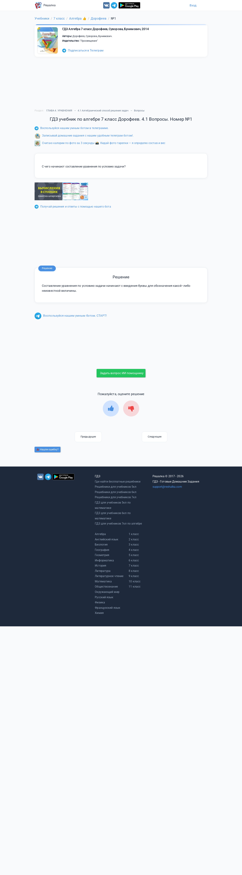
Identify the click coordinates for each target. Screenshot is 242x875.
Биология (101, 544)
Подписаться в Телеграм (83, 50)
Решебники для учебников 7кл (115, 497)
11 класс (134, 586)
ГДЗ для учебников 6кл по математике (112, 515)
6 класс (134, 560)
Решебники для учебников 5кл (115, 486)
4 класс (134, 550)
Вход (193, 5)
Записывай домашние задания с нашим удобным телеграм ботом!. (84, 135)
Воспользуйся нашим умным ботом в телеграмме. (72, 128)
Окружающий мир (107, 592)
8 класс (134, 571)
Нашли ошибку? (48, 449)
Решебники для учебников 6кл (115, 492)
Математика (103, 581)
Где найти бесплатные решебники (117, 481)
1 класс (134, 534)
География (102, 550)
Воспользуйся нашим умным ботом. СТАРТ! (71, 315)
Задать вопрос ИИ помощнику (121, 373)
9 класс (134, 576)
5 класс (134, 555)
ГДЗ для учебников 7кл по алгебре (118, 523)
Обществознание (106, 586)
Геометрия (102, 555)
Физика (100, 602)
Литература (102, 571)
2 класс (134, 539)
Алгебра (100, 534)
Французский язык (107, 607)
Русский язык (104, 597)
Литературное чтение (109, 576)
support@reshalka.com (167, 486)
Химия (99, 613)
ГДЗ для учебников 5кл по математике (112, 505)
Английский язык (106, 539)
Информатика (104, 560)
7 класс (134, 565)
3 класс (134, 544)
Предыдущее (88, 436)
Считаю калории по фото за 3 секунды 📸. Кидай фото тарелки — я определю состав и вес (100, 143)
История (100, 565)
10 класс (134, 581)
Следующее (154, 436)
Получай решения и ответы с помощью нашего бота (73, 206)
